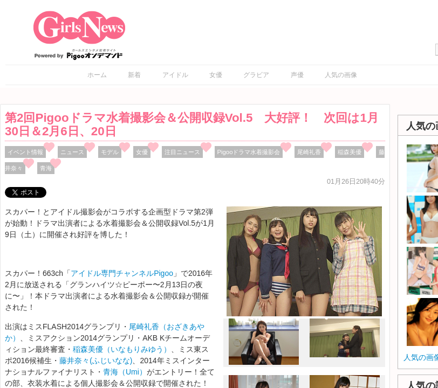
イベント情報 (25, 152)
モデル (110, 152)
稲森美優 (349, 152)
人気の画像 (341, 75)
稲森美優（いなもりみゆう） (122, 349)
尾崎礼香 (309, 152)
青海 (46, 168)
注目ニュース (182, 152)
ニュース (72, 152)
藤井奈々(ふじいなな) (95, 360)
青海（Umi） (125, 372)
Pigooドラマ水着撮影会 (248, 152)
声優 (297, 75)
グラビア (256, 75)
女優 (215, 75)
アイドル (175, 75)
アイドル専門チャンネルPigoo (122, 273)
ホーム (97, 75)
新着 (134, 75)
